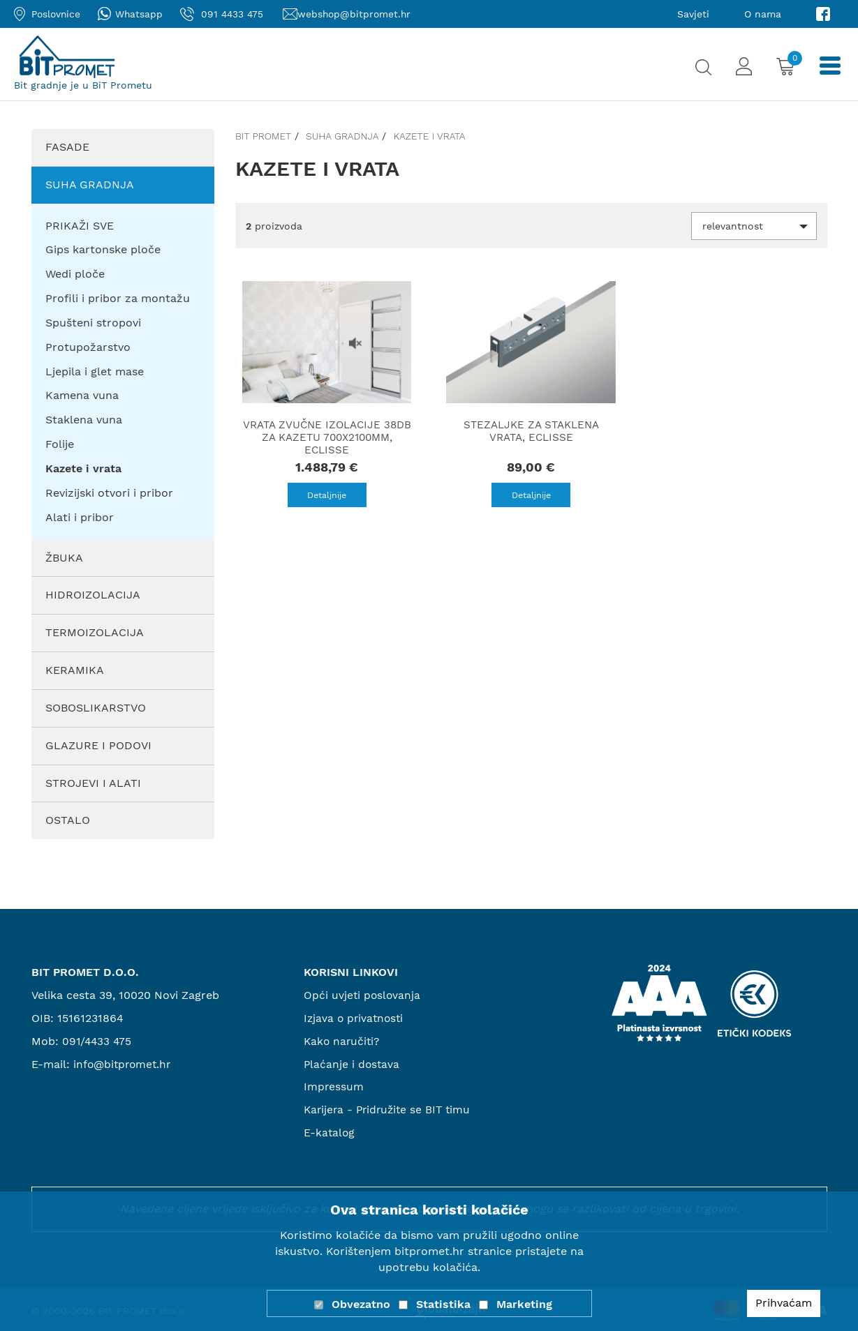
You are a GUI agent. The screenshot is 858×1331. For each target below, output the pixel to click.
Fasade (67, 146)
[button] (754, 226)
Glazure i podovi (98, 745)
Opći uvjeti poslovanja (363, 995)
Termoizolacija (94, 632)
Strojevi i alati (93, 783)
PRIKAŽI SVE (79, 225)
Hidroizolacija (92, 594)
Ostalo (67, 820)
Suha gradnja (89, 184)
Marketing (524, 1304)
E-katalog (330, 1132)
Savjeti (693, 14)
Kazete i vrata (429, 136)
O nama (762, 14)
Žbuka (64, 557)
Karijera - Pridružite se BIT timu (390, 1109)
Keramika (74, 670)
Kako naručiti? (343, 1041)
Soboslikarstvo (95, 707)
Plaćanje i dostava (352, 1064)
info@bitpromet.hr (124, 1064)
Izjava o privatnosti (355, 1018)
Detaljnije (326, 495)
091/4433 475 (98, 1041)
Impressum (334, 1086)
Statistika (443, 1304)
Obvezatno (361, 1304)
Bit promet (263, 136)
